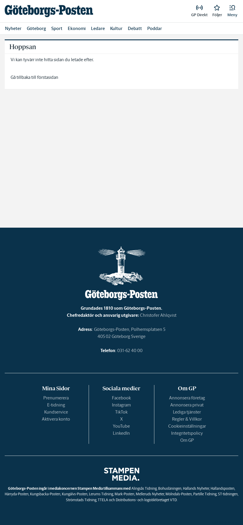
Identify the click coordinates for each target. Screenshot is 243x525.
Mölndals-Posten (179, 494)
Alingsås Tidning (144, 488)
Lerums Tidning (101, 494)
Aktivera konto (56, 419)
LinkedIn (121, 433)
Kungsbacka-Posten (45, 494)
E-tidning (56, 405)
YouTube (121, 426)
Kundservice (56, 412)
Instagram (121, 405)
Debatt (135, 28)
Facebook (121, 398)
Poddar (154, 28)
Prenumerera (56, 398)
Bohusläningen (169, 488)
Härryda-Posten (17, 494)
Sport (56, 28)
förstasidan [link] (47, 77)
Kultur (116, 28)
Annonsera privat (187, 405)
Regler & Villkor (187, 419)
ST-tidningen (228, 494)
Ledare (98, 28)
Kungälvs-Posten (74, 494)
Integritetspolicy (187, 433)
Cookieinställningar (187, 426)
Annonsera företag (187, 398)
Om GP (187, 440)
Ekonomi (77, 28)
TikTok (121, 412)
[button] (232, 11)
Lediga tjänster (187, 412)
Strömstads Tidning (81, 500)
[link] (49, 11)
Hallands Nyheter (196, 488)
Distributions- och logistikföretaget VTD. (146, 500)
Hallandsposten (222, 488)
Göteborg (36, 28)
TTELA (103, 500)
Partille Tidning (204, 494)
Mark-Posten (124, 494)
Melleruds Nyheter (150, 494)
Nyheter (13, 28)
